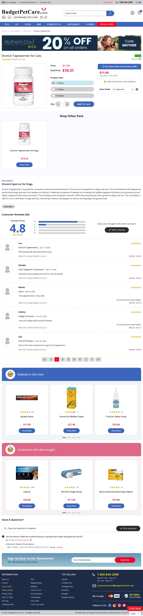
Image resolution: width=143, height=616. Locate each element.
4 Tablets (72, 95)
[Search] (110, 13)
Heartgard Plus (67, 586)
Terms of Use (36, 590)
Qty (52, 104)
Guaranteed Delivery (28, 2)
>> (99, 359)
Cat (17, 24)
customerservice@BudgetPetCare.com (115, 585)
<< (44, 359)
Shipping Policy (36, 582)
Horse (28, 24)
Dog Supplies (15, 31)
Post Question (128, 528)
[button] (64, 437)
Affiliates (34, 586)
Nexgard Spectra (68, 597)
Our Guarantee (36, 593)
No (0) (138, 256)
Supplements (73, 24)
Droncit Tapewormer (42, 31)
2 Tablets (72, 89)
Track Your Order (37, 604)
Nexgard (65, 593)
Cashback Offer (8, 604)
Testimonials (35, 597)
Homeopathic (54, 24)
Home (4, 31)
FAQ (32, 579)
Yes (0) (132, 256)
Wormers (27, 31)
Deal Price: (56, 70)
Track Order (107, 2)
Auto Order (35, 600)
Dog (7, 24)
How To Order (7, 597)
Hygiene (90, 24)
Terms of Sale (7, 590)
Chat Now (135, 608)
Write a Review (117, 230)
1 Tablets (72, 83)
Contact (5, 582)
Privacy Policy (7, 593)
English (133, 614)
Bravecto (65, 590)
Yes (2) (132, 303)
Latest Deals (7, 586)
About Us (5, 579)
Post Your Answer (24, 539)
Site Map (5, 600)
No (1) (138, 303)
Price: (53, 65)
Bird (39, 24)
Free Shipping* (9, 2)
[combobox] (135, 613)
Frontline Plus (67, 582)
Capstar (65, 579)
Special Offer (106, 24)
